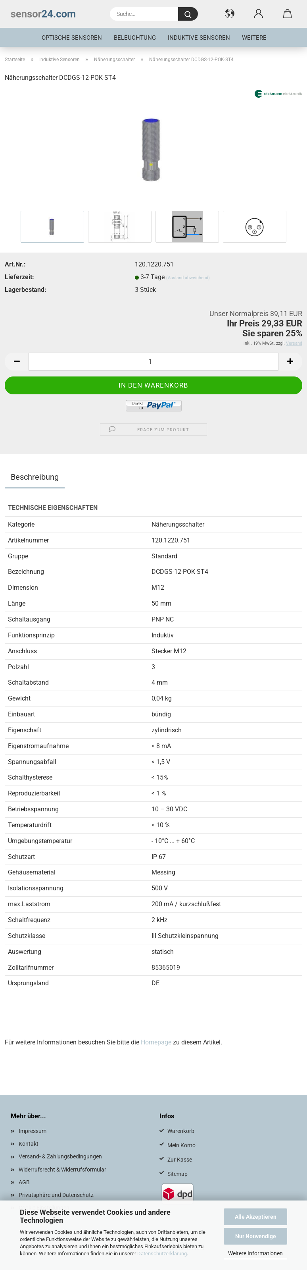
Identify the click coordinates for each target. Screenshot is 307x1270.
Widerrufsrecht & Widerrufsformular (62, 1169)
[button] (229, 14)
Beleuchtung (135, 37)
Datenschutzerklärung (162, 1253)
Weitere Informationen (255, 1253)
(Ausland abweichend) (188, 277)
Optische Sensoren (72, 37)
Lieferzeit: (19, 277)
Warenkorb (180, 1131)
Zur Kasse (179, 1159)
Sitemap (177, 1174)
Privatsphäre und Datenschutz (56, 1195)
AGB (24, 1182)
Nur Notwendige (255, 1236)
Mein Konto (181, 1145)
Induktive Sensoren (199, 37)
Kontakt (28, 1144)
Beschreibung (35, 477)
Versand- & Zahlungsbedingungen (60, 1156)
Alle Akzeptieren (255, 1217)
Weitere (254, 37)
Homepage (156, 1042)
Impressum (32, 1131)
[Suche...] (188, 14)
